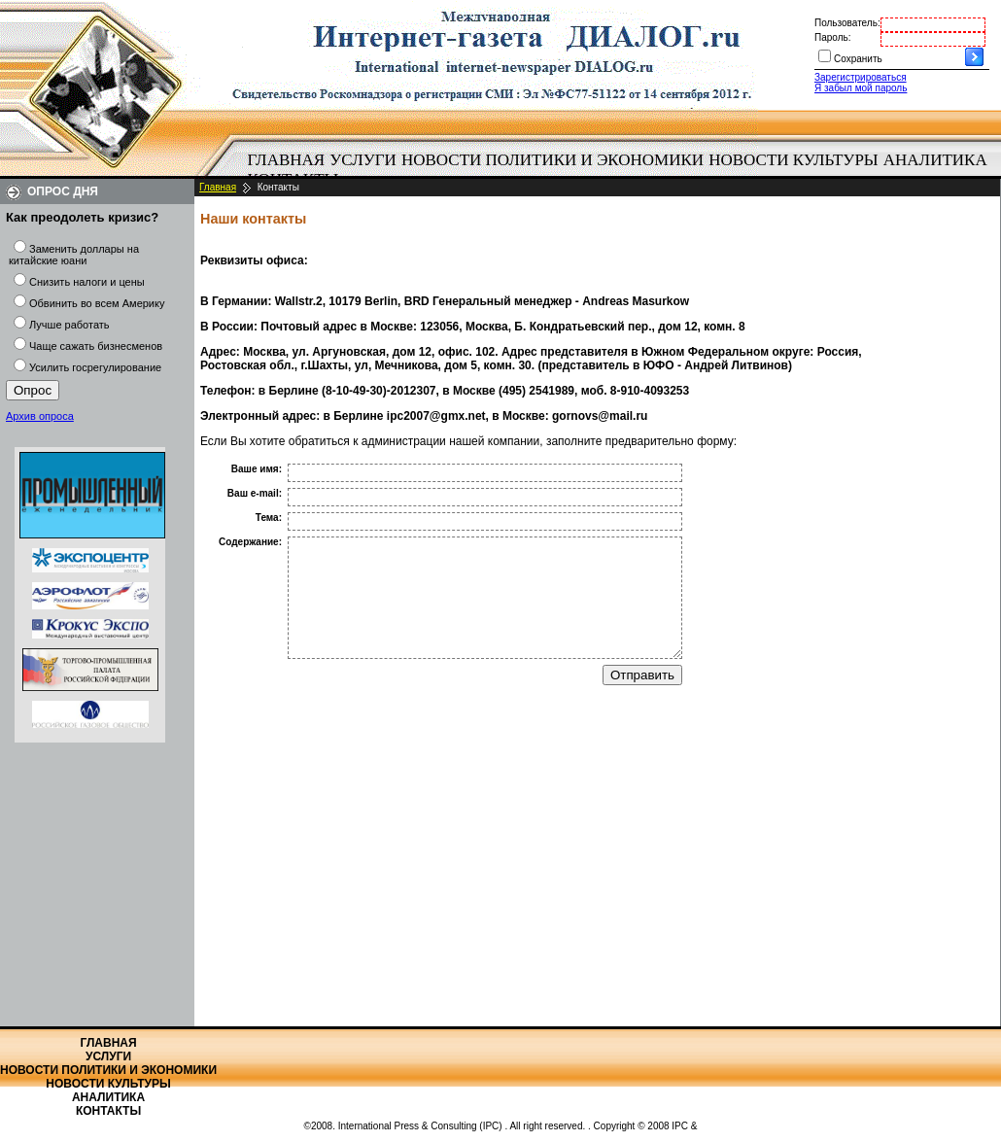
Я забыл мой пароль (860, 88)
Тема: (269, 517)
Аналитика (935, 160)
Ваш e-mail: (254, 493)
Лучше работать (69, 324)
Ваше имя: (256, 469)
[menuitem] (286, 160)
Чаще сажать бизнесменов (95, 346)
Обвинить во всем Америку (96, 303)
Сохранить (858, 58)
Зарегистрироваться (860, 77)
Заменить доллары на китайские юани (74, 254)
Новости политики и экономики (552, 160)
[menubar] (622, 170)
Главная (287, 160)
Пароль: (832, 37)
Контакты (108, 1111)
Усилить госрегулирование (95, 367)
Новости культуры (793, 160)
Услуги (363, 160)
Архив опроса (40, 416)
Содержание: (250, 541)
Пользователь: (847, 22)
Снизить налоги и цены (87, 282)
